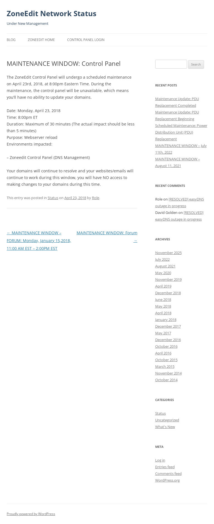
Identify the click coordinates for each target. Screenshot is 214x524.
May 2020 (163, 272)
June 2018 (163, 299)
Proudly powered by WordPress (31, 513)
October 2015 (166, 359)
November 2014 (168, 373)
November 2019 (168, 279)
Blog (11, 39)
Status (53, 197)
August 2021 (165, 266)
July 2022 (162, 259)
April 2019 (163, 286)
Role (95, 197)
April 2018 (163, 312)
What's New (165, 426)
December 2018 (168, 292)
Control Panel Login (85, 39)
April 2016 (163, 353)
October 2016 (166, 346)
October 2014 (166, 379)
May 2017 (163, 332)
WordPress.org (167, 480)
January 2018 (165, 319)
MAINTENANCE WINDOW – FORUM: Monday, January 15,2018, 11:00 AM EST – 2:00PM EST (39, 240)
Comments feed (168, 473)
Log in (160, 460)
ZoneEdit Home (41, 39)
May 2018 (163, 306)
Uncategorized (167, 419)
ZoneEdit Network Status (51, 13)
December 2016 (168, 339)
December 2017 (168, 326)
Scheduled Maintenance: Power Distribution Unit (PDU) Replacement (181, 132)
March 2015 (164, 366)
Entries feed (165, 466)
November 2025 (168, 252)
